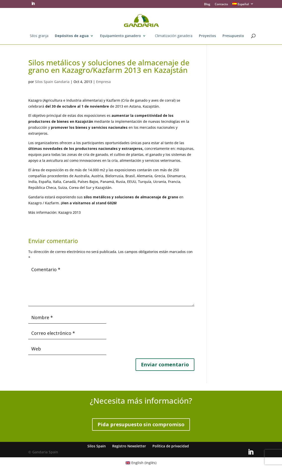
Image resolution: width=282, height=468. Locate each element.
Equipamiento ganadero (120, 36)
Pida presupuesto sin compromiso (141, 424)
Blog (207, 4)
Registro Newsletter (129, 446)
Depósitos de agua (72, 36)
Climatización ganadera (173, 36)
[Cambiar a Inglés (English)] (141, 462)
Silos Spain (96, 446)
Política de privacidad (170, 446)
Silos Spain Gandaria (52, 81)
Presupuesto (233, 36)
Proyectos (207, 36)
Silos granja (39, 36)
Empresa (103, 81)
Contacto (221, 4)
